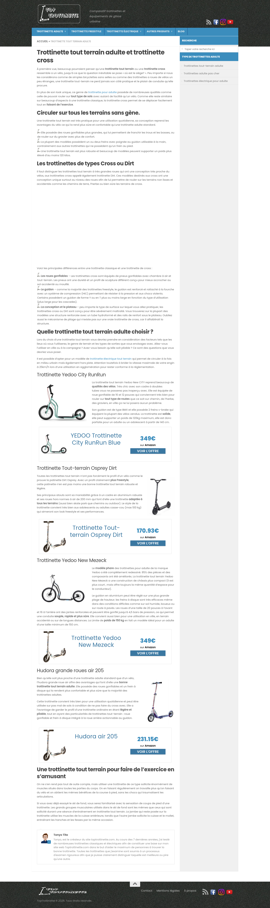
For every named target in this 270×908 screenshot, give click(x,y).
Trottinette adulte (49, 31)
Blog (173, 31)
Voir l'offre (148, 451)
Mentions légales (168, 891)
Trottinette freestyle (83, 31)
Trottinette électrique (118, 31)
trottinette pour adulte (102, 92)
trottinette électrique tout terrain (111, 358)
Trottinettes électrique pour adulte (206, 81)
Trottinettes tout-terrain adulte (203, 66)
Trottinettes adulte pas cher (201, 73)
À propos (190, 891)
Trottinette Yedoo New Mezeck (96, 641)
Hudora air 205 (96, 736)
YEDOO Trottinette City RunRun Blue (96, 439)
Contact (146, 891)
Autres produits (152, 31)
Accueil (43, 41)
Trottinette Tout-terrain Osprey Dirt (96, 531)
